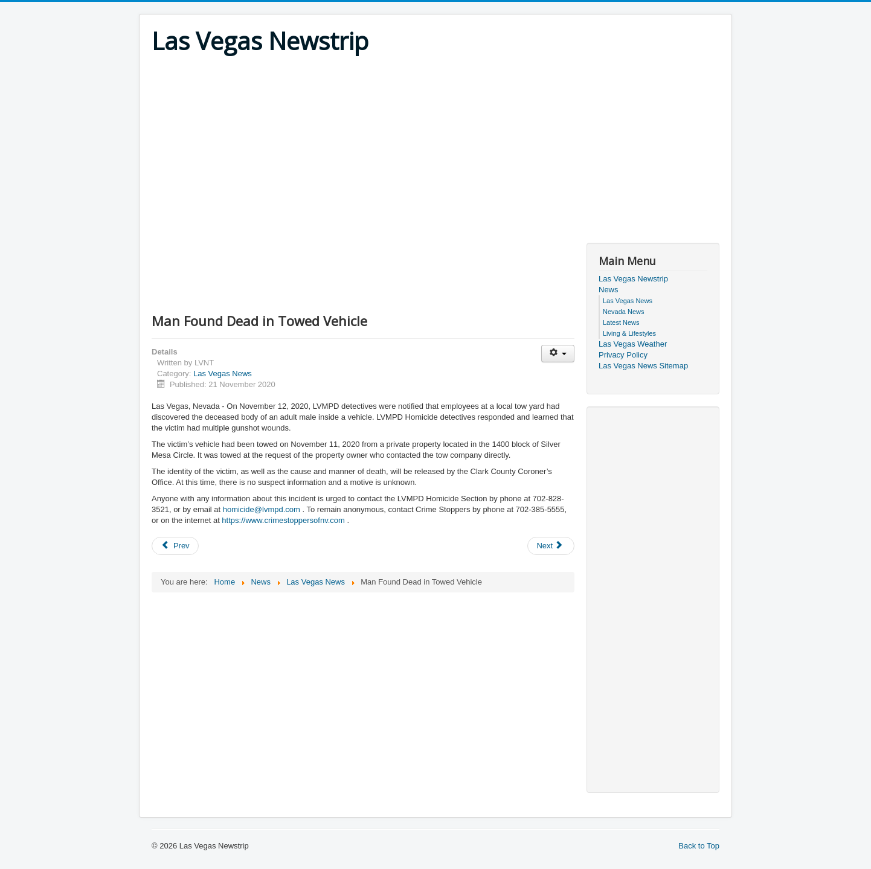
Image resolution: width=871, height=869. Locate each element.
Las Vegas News (222, 373)
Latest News (621, 322)
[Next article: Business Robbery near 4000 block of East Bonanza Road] (550, 546)
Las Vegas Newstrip (633, 278)
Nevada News (623, 311)
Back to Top (698, 845)
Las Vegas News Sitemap (643, 365)
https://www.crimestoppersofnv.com (283, 520)
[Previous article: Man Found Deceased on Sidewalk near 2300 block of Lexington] (175, 546)
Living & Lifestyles (629, 333)
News (609, 289)
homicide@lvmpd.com (261, 509)
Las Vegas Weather (633, 343)
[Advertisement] (435, 146)
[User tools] (557, 353)
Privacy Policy (623, 354)
